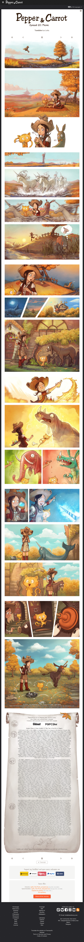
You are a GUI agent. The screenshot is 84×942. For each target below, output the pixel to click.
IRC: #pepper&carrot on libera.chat (68, 920)
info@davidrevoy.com (71, 915)
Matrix (68, 922)
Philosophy (16, 914)
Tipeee (42, 921)
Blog (15, 921)
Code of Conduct (42, 936)
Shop (15, 919)
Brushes (42, 912)
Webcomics (15, 908)
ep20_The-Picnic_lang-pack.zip (46, 888)
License (15, 925)
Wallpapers (42, 914)
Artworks (15, 910)
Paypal (42, 923)
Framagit (42, 907)
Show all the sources (42, 896)
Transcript (43, 862)
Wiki (42, 908)
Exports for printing (42, 890)
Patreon (42, 919)
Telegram (68, 924)
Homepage (16, 907)
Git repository (42, 892)
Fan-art (16, 912)
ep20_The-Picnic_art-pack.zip (45, 887)
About (15, 923)
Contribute (16, 918)
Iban (42, 925)
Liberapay (42, 918)
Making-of (42, 910)
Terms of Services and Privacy (42, 934)
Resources (16, 916)
